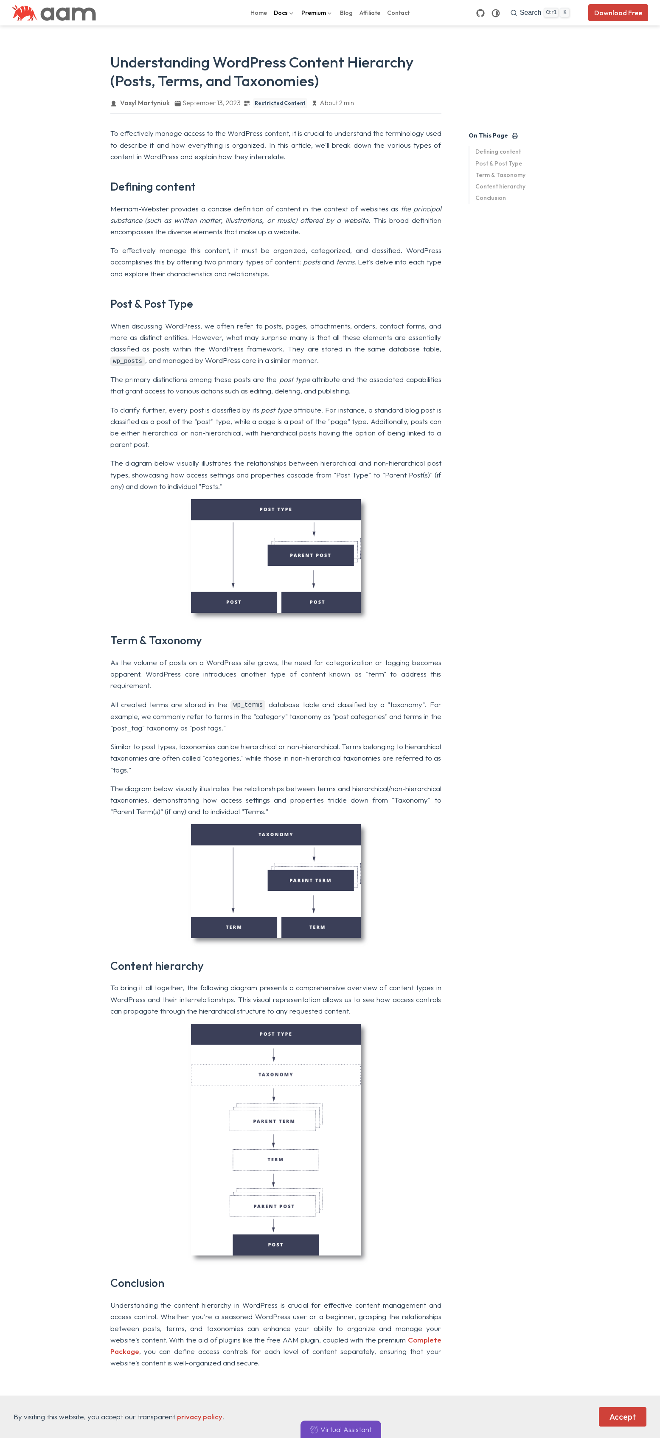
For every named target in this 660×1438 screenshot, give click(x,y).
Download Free (618, 12)
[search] (540, 13)
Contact (398, 13)
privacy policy (199, 1416)
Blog (346, 13)
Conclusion (490, 198)
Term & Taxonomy (500, 175)
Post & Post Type (498, 163)
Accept (622, 1417)
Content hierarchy (500, 186)
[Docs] (284, 13)
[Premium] (317, 13)
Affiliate (369, 13)
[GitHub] (480, 13)
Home (258, 13)
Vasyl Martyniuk (145, 103)
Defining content (498, 151)
